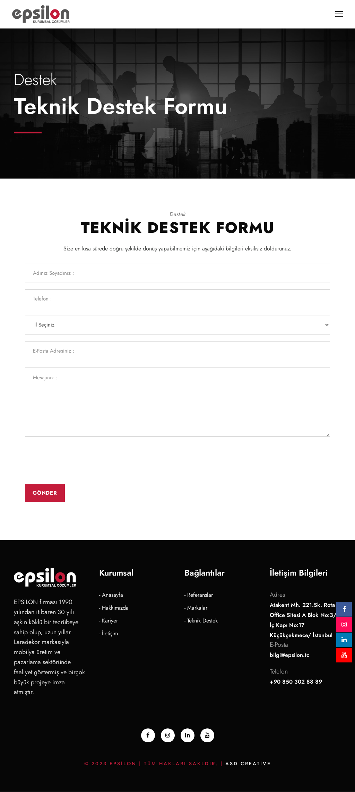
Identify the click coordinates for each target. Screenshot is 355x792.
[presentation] (77, 460)
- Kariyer (108, 621)
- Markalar (195, 608)
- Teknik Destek (201, 621)
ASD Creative (248, 763)
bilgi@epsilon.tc (289, 655)
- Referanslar (198, 595)
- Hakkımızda (114, 608)
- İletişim (108, 634)
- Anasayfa (111, 595)
